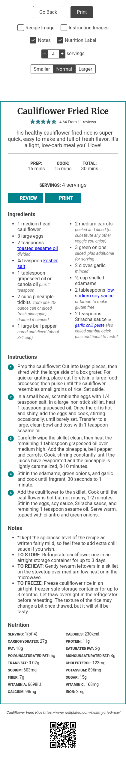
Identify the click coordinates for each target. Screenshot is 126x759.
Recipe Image (40, 28)
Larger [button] (85, 69)
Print (82, 12)
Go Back (48, 12)
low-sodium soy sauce (95, 293)
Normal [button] (64, 69)
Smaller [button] (42, 69)
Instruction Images (89, 28)
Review (25, 198)
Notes (44, 40)
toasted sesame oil (37, 248)
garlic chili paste (89, 325)
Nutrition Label (80, 40)
